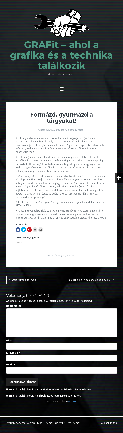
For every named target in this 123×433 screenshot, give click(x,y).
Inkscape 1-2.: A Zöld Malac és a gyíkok (91, 279)
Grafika (61, 255)
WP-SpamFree (74, 401)
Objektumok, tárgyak (22, 279)
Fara (55, 423)
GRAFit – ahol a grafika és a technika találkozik (61, 55)
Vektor (70, 255)
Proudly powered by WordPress (24, 423)
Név (9, 340)
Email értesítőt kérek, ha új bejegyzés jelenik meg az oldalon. (45, 395)
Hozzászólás (13, 305)
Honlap (10, 364)
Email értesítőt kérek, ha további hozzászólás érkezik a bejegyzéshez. (50, 389)
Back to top (109, 423)
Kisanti (81, 130)
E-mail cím (13, 352)
